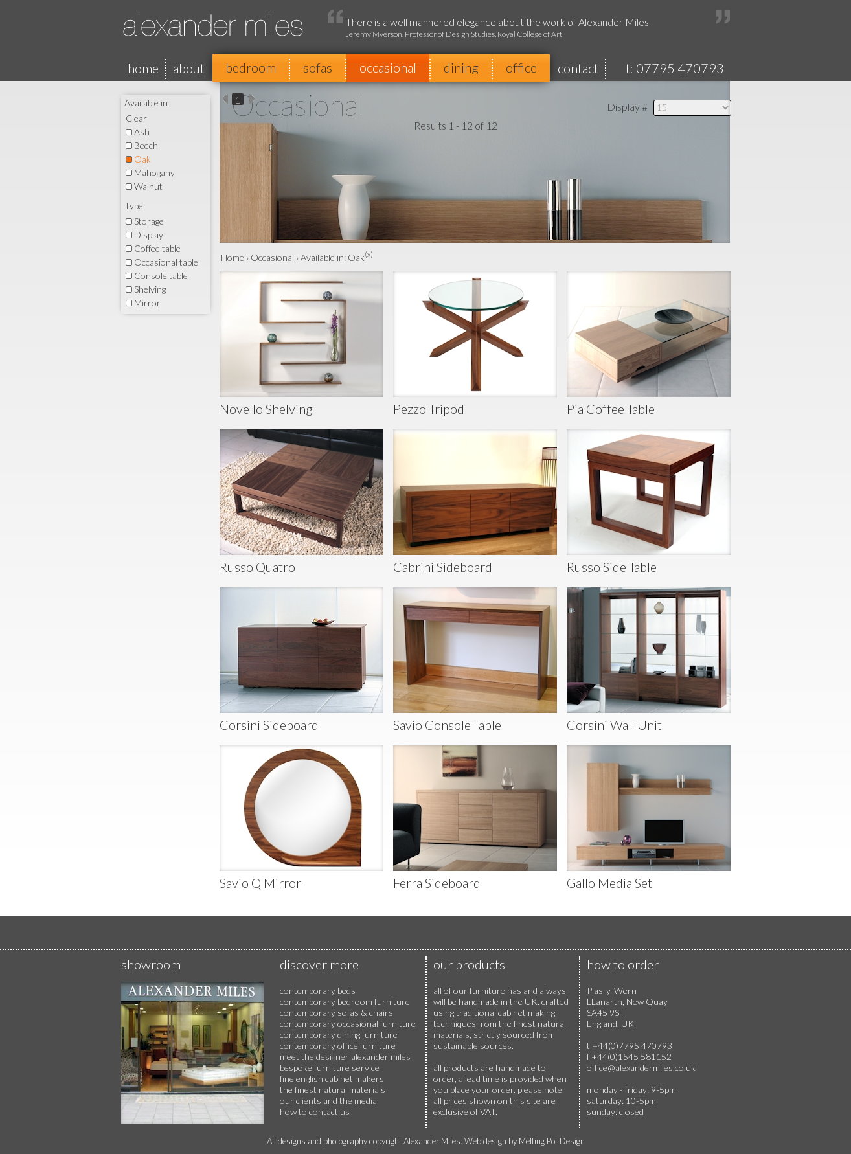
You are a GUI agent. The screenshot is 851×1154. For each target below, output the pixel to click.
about (189, 68)
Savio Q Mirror (260, 882)
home (143, 68)
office (521, 67)
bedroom (250, 67)
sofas (317, 67)
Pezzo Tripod (428, 408)
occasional (387, 67)
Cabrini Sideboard (442, 566)
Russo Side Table (612, 566)
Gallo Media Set (609, 882)
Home (232, 257)
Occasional (272, 257)
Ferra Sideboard (437, 882)
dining (461, 67)
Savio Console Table (447, 724)
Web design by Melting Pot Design (524, 1141)
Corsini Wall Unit (614, 724)
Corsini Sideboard (269, 724)
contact (578, 68)
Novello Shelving (266, 408)
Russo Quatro (257, 566)
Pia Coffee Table (611, 408)
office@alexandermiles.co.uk (641, 1067)
